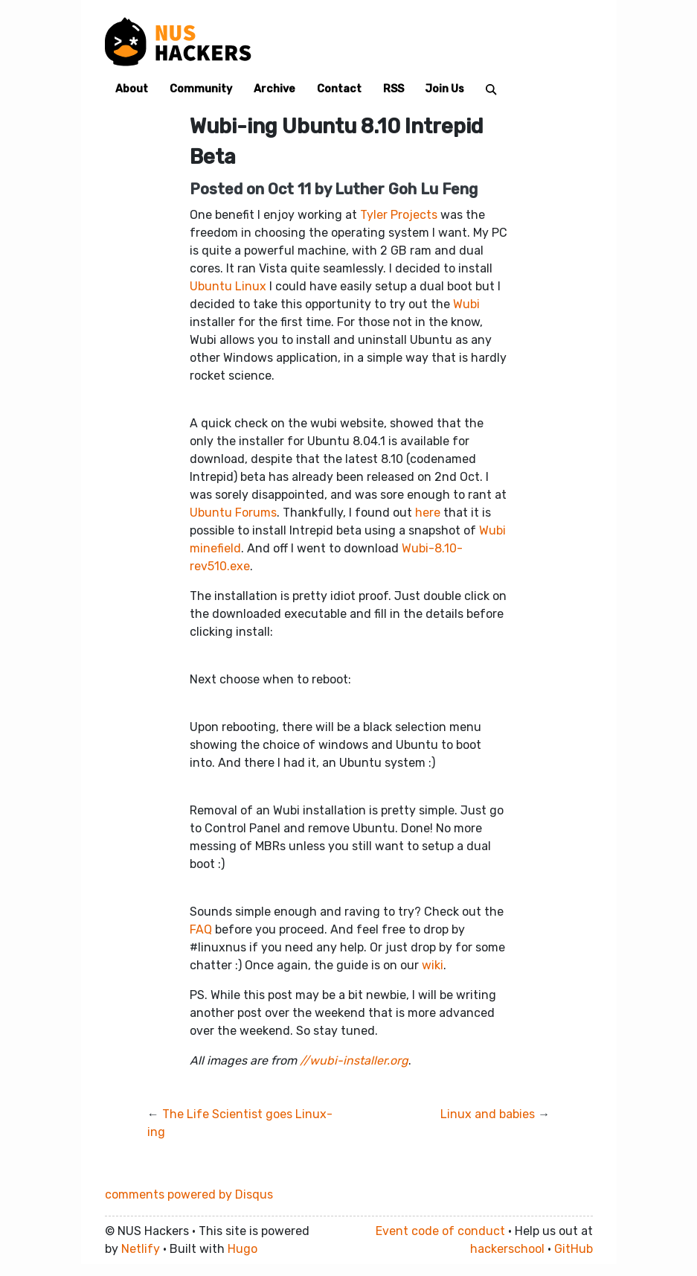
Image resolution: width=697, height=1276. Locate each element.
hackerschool (507, 1249)
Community (201, 89)
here (427, 512)
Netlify (140, 1249)
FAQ (201, 929)
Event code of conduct (440, 1231)
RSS (393, 89)
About (131, 89)
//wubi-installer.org (354, 1060)
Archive (274, 89)
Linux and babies (487, 1114)
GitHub (573, 1249)
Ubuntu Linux (228, 286)
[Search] (491, 88)
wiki (432, 965)
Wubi (466, 304)
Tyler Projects (398, 215)
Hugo (242, 1249)
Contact (339, 89)
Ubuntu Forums (233, 512)
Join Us (444, 89)
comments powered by (189, 1194)
